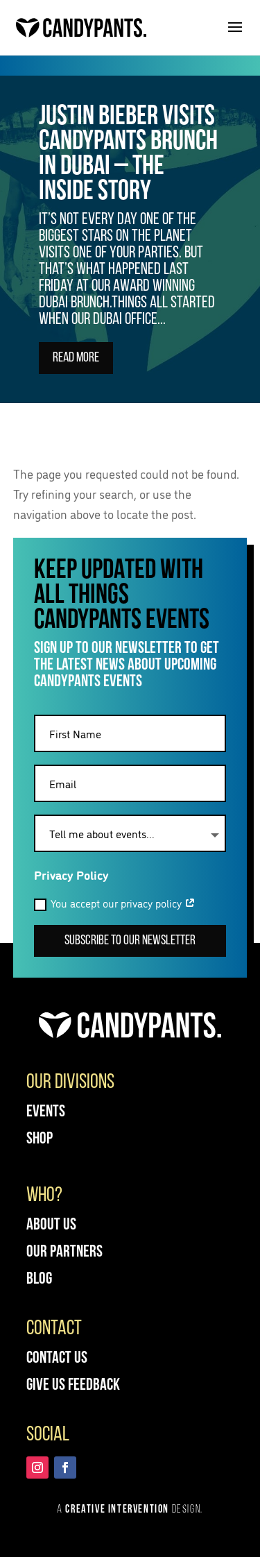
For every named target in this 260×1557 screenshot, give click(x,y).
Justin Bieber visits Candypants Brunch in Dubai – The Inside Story (128, 157)
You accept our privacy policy (115, 903)
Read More (76, 361)
